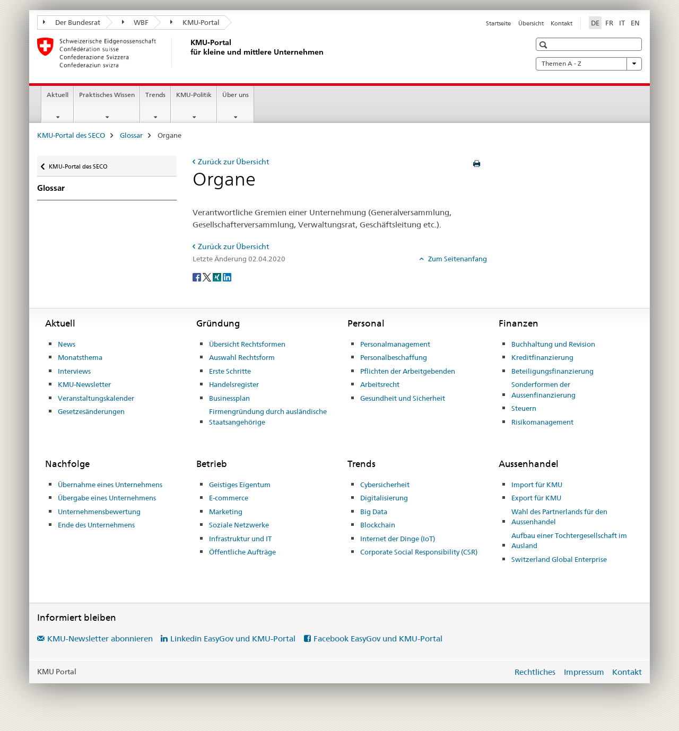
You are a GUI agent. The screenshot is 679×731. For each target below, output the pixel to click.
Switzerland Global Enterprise (559, 559)
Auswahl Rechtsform (242, 357)
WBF (135, 22)
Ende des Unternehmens (96, 525)
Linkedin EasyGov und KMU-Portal (232, 638)
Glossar (131, 135)
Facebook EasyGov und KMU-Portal (378, 638)
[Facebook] (198, 276)
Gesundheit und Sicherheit (402, 398)
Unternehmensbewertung (99, 511)
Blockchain (377, 525)
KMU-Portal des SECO (71, 135)
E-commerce (228, 498)
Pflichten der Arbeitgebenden (407, 371)
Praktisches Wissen (107, 95)
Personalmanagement (395, 344)
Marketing (225, 511)
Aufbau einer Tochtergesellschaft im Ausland (569, 540)
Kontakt (561, 23)
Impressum (584, 672)
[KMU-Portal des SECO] (188, 52)
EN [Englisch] (635, 23)
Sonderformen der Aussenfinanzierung (543, 389)
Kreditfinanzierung (542, 357)
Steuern (523, 408)
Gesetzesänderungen (91, 411)
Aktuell (57, 95)
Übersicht (531, 23)
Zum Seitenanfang (456, 258)
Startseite (498, 23)
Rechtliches (535, 672)
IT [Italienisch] (622, 23)
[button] (544, 44)
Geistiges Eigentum (240, 484)
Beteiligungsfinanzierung (552, 371)
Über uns (235, 95)
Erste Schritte (230, 371)
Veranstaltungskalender (96, 398)
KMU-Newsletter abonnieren (100, 638)
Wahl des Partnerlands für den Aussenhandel (559, 516)
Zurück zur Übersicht (233, 161)
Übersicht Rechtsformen (247, 344)
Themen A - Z (589, 63)
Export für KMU (536, 498)
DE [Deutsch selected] (595, 23)
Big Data (373, 511)
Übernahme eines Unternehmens (110, 484)
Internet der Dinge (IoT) (397, 538)
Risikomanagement (542, 422)
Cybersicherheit (385, 484)
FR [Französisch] (609, 23)
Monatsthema (80, 357)
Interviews (74, 371)
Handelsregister (234, 384)
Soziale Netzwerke (239, 525)
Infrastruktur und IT (240, 538)
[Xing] (218, 276)
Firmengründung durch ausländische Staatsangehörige (268, 416)
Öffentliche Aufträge (242, 552)
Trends (155, 95)
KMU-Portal (195, 22)
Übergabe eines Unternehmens (107, 498)
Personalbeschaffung (393, 357)
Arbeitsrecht (379, 384)
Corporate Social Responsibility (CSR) (418, 552)
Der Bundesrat (71, 22)
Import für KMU (536, 484)
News (66, 344)
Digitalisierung (384, 498)
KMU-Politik (194, 95)
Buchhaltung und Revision (553, 344)
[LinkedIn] (227, 276)
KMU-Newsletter (84, 384)
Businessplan (229, 398)
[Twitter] (208, 276)
